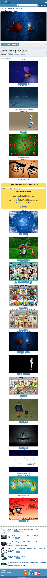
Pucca (23, 497)
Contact (2, 575)
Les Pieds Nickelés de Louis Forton (23, 309)
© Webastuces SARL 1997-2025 (23, 577)
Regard (23, 159)
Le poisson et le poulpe (23, 331)
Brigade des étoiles (23, 475)
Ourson (23, 449)
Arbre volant (23, 424)
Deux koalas (23, 111)
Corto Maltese (23, 261)
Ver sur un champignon (23, 236)
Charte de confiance (5, 572)
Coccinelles (23, 133)
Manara (23, 354)
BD (28, 83)
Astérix (23, 376)
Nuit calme (23, 85)
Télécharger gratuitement (10, 44)
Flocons (23, 210)
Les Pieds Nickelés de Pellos (23, 284)
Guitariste (23, 60)
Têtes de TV (23, 398)
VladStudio (8, 53)
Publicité (2, 574)
